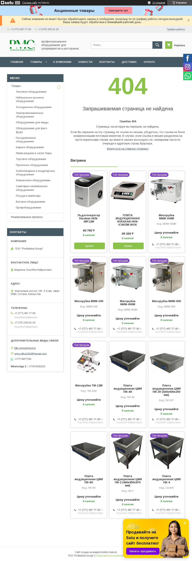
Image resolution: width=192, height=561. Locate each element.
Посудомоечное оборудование (26, 139)
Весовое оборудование (30, 201)
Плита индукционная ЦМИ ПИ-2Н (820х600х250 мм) (166, 390)
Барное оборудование (30, 147)
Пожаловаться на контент (110, 555)
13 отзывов (158, 2)
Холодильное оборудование (34, 107)
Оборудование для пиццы (32, 122)
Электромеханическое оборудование (29, 115)
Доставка (129, 61)
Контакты (107, 61)
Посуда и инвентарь (28, 195)
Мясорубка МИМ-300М (166, 217)
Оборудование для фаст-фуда (32, 130)
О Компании (62, 61)
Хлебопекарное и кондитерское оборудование (35, 172)
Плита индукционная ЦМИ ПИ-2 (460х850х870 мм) (128, 481)
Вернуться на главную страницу (128, 148)
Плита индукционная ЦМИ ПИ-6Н (89, 479)
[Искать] (157, 45)
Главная (17, 61)
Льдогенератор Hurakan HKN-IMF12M (88, 218)
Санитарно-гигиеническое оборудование (31, 188)
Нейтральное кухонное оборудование (30, 99)
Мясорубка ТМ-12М (88, 385)
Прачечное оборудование (32, 165)
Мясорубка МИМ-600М (127, 303)
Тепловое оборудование (31, 91)
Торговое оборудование (31, 159)
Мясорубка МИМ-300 (88, 301)
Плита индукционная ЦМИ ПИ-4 (166, 479)
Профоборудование (28, 207)
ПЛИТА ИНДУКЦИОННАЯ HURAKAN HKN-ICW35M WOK (128, 220)
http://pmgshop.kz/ (25, 348)
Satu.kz (113, 552)
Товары (36, 61)
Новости (85, 61)
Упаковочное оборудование (33, 180)
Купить (89, 246)
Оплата (149, 61)
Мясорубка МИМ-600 (166, 301)
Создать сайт (29, 2)
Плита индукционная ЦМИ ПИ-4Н (128, 388)
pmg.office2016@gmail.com (30, 353)
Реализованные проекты (27, 217)
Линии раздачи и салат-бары (34, 153)
